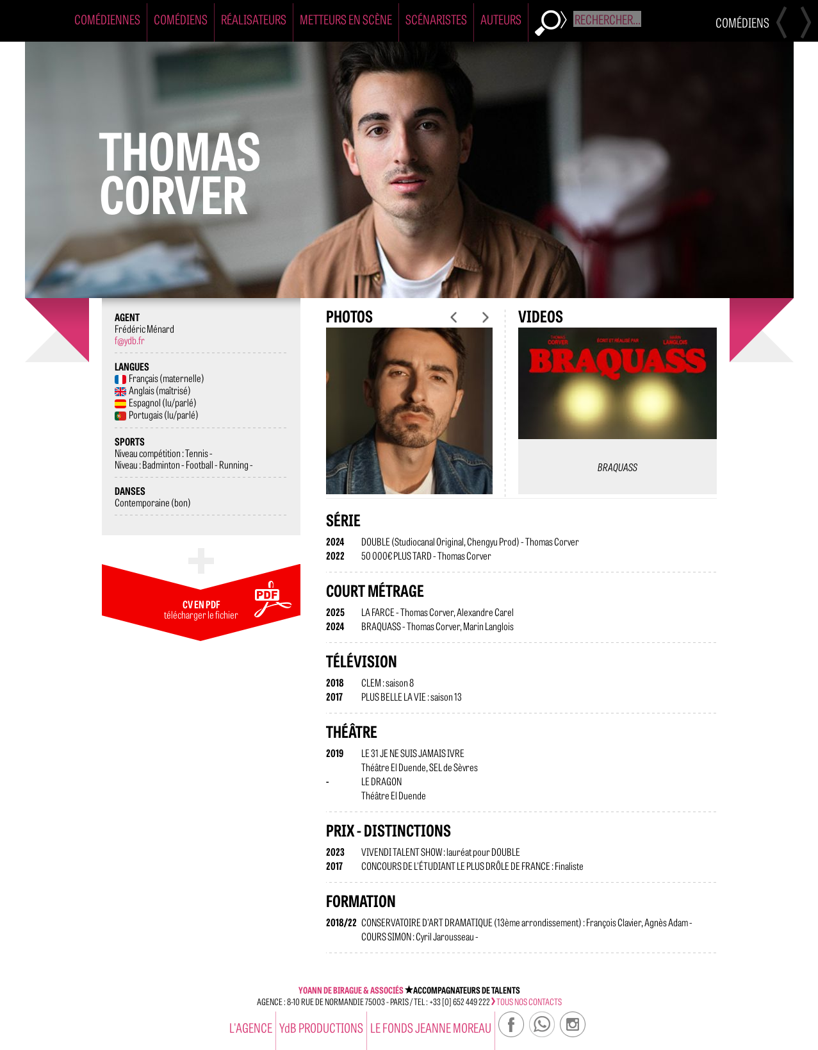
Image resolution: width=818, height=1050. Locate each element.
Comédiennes (107, 19)
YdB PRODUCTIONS (321, 1027)
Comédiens (181, 19)
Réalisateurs (253, 19)
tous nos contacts (526, 1001)
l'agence (250, 1027)
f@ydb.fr (130, 339)
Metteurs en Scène (346, 19)
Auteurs (500, 19)
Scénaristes (436, 19)
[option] (409, 421)
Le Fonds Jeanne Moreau (430, 1027)
